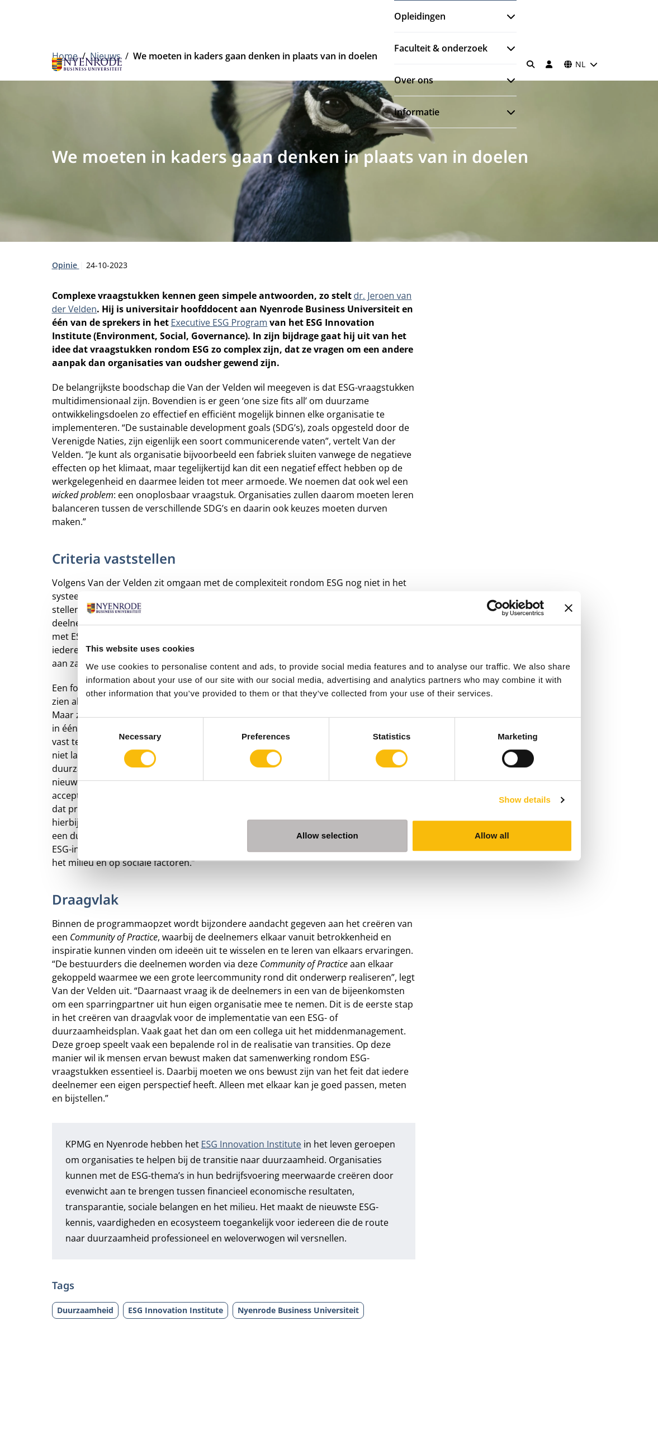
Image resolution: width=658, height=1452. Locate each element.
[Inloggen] (550, 64)
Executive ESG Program (219, 322)
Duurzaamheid (85, 1310)
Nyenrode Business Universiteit (298, 1310)
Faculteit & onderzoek (440, 48)
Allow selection (327, 835)
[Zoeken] (531, 64)
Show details (525, 799)
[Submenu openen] (506, 16)
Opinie (65, 265)
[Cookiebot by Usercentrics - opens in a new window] (495, 607)
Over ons (413, 80)
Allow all (492, 835)
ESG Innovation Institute (251, 1144)
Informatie (416, 112)
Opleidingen (420, 16)
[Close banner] (568, 608)
